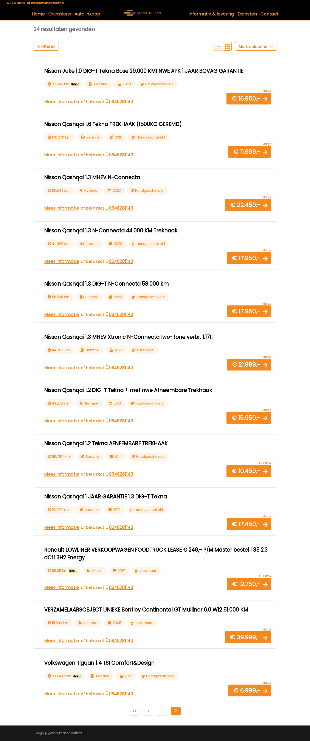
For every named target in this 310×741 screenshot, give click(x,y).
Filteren (46, 46)
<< (134, 710)
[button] (248, 98)
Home (38, 14)
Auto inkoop (87, 14)
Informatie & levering (211, 14)
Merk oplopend (256, 46)
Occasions (59, 14)
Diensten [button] (247, 14)
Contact (269, 14)
